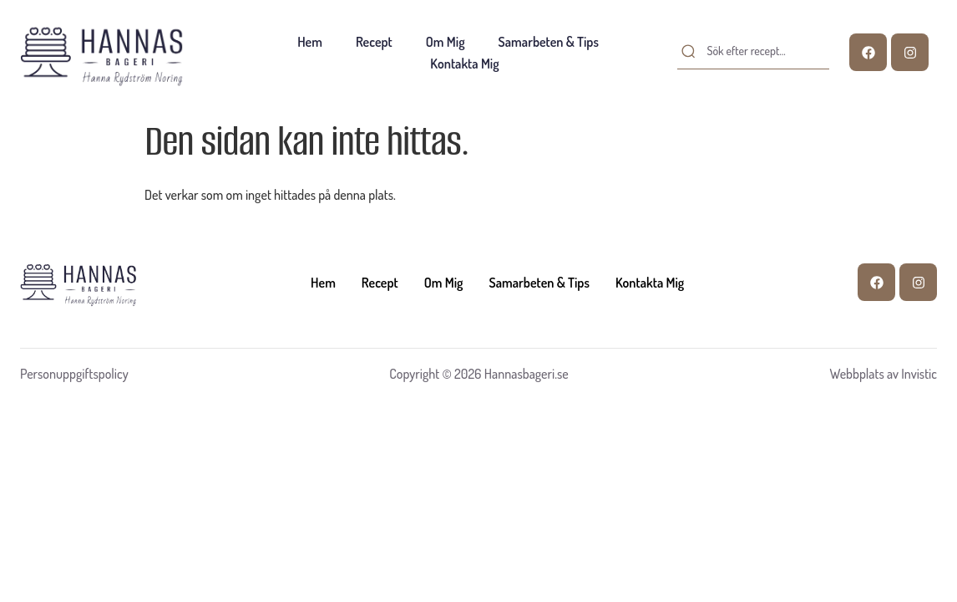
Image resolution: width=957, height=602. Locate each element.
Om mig (445, 41)
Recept (374, 41)
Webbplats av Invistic (883, 373)
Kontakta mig (464, 63)
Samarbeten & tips (549, 41)
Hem (309, 41)
